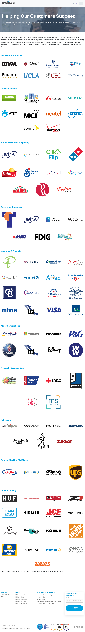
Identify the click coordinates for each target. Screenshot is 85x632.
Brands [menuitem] (17, 593)
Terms (13, 625)
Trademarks (6, 625)
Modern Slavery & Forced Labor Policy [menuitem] (49, 601)
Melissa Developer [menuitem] (21, 599)
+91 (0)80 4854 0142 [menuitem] (6, 595)
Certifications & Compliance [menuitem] (45, 603)
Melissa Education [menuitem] (21, 603)
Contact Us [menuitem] (5, 593)
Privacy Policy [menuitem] (41, 597)
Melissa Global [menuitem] (20, 595)
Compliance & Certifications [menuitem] (46, 593)
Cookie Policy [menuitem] (41, 599)
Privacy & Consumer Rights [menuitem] (45, 595)
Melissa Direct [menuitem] (19, 597)
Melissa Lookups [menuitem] (20, 601)
